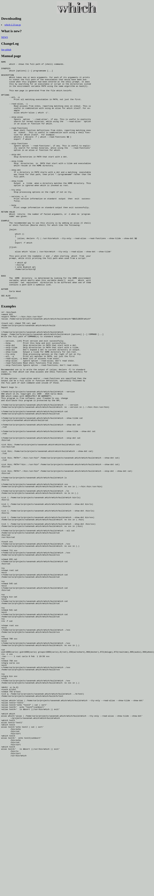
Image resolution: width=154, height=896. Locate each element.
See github (6, 49)
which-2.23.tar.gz (12, 25)
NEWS (4, 37)
